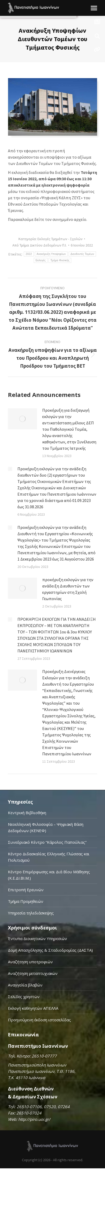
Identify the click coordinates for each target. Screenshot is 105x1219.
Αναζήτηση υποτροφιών (30, 961)
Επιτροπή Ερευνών (26, 889)
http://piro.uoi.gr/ (34, 1119)
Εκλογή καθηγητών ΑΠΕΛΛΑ (33, 1008)
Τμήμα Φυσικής (59, 260)
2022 (29, 254)
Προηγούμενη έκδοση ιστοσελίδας (39, 1019)
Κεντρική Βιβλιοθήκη (27, 812)
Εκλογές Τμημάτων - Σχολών (60, 238)
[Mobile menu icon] (94, 8)
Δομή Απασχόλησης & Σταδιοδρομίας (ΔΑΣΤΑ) (50, 950)
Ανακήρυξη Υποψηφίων (51, 254)
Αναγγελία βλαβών (25, 985)
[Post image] (22, 418)
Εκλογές (41, 260)
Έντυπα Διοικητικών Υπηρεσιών (37, 938)
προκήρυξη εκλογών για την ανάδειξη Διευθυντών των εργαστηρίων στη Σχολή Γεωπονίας (67, 589)
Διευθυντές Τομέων (82, 254)
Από (39, 245)
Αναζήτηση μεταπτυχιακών (33, 973)
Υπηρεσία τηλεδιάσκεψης (31, 913)
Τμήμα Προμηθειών (25, 901)
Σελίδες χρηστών (24, 996)
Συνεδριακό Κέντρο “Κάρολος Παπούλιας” (47, 842)
